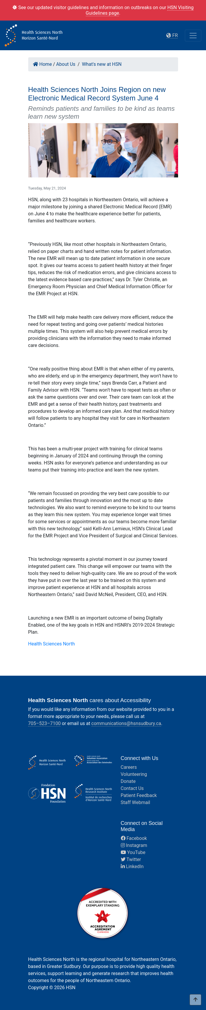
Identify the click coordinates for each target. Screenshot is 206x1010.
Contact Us (132, 788)
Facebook (134, 838)
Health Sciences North (51, 644)
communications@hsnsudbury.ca (126, 723)
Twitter (131, 859)
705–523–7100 (44, 723)
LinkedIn (132, 866)
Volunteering (134, 774)
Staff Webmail (135, 802)
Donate (128, 781)
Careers (129, 767)
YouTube (133, 852)
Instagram (134, 845)
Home (42, 64)
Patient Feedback (139, 795)
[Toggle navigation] (193, 35)
